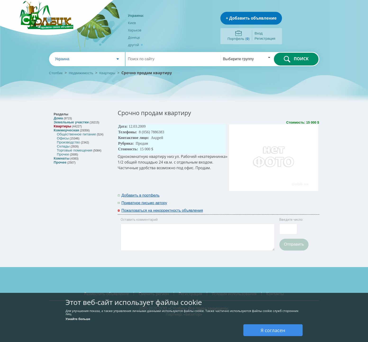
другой (135, 45)
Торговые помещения (74, 150)
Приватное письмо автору (144, 203)
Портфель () (238, 39)
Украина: (136, 15)
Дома (58, 118)
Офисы (63, 138)
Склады (63, 146)
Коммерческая (66, 130)
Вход (258, 33)
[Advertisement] (257, 199)
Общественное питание (76, 134)
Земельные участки (71, 122)
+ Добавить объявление (251, 18)
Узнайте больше (78, 319)
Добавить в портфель (141, 195)
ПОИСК (296, 59)
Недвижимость (81, 73)
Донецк (134, 37)
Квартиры (107, 73)
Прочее (63, 154)
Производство (68, 142)
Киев (132, 23)
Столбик (56, 73)
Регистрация (264, 38)
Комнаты (62, 158)
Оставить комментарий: (139, 219)
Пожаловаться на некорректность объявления (162, 210)
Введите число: (291, 219)
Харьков (134, 30)
